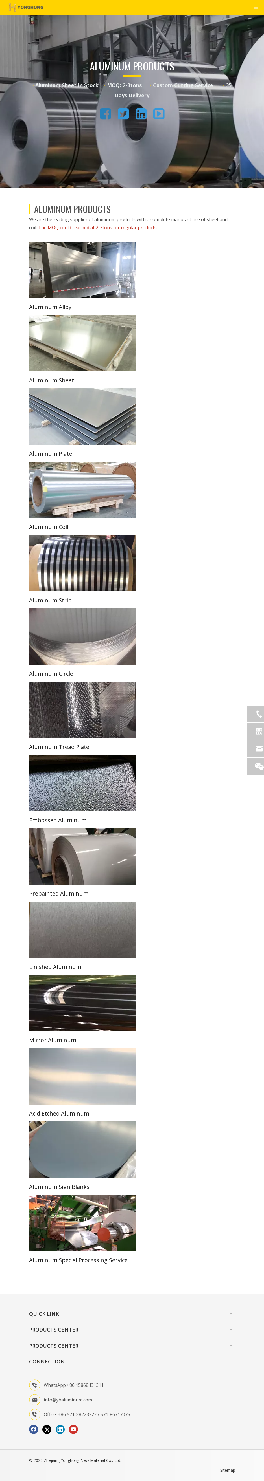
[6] (82, 636)
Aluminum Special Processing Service (78, 1260)
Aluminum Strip (50, 600)
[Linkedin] (60, 1429)
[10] (82, 930)
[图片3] (82, 1223)
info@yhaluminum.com (68, 1400)
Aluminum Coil (48, 527)
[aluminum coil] (82, 490)
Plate (82, 747)
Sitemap (227, 1470)
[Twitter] (46, 1429)
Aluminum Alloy (50, 307)
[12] (82, 1076)
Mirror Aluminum (52, 1040)
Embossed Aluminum (57, 820)
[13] (82, 1149)
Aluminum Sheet (51, 380)
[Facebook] (33, 1429)
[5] (82, 563)
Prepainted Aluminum (58, 893)
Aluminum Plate (50, 453)
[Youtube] (73, 1429)
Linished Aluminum (55, 967)
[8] (82, 783)
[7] (82, 710)
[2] (82, 343)
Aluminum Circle (51, 673)
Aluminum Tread (52, 747)
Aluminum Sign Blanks (59, 1187)
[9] (82, 856)
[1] (82, 270)
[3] (82, 416)
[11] (82, 1003)
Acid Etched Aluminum (59, 1113)
